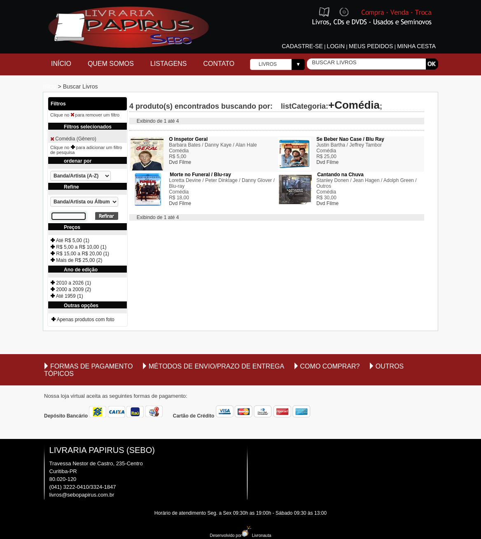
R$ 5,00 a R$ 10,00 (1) (78, 247)
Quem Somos (111, 63)
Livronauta (256, 535)
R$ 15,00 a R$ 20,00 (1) (80, 254)
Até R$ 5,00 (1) (70, 240)
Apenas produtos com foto (82, 319)
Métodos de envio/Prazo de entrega (217, 366)
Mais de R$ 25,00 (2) (76, 260)
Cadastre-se (302, 46)
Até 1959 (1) (67, 296)
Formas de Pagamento (91, 366)
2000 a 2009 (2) (71, 289)
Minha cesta (416, 46)
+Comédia (354, 105)
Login (336, 46)
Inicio (50, 86)
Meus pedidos (371, 46)
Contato (219, 63)
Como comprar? (330, 366)
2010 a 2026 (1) (71, 283)
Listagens (168, 63)
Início (61, 63)
